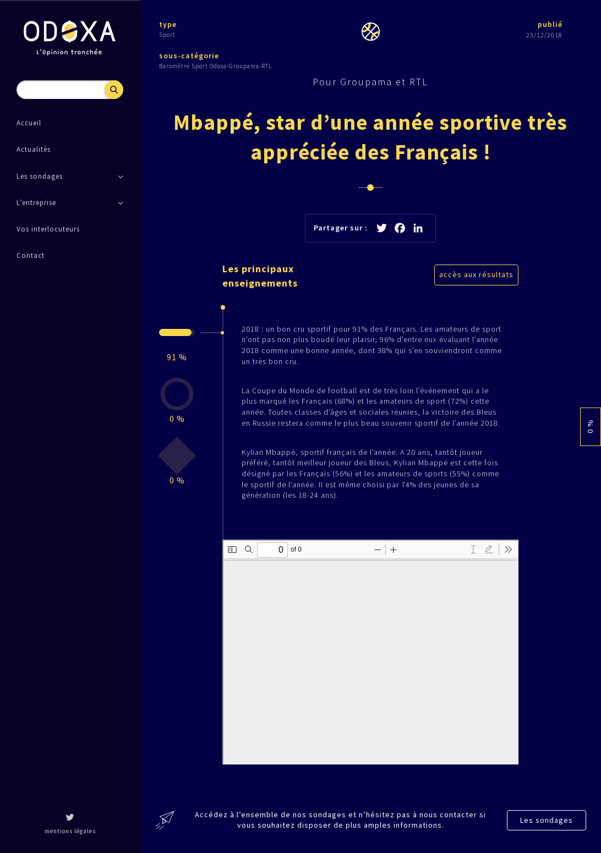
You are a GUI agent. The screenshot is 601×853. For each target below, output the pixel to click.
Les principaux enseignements (260, 275)
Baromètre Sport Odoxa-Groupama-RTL (215, 66)
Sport (167, 34)
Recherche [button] (114, 89)
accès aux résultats (476, 274)
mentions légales (70, 831)
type (168, 24)
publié (550, 24)
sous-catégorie (189, 55)
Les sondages (546, 820)
